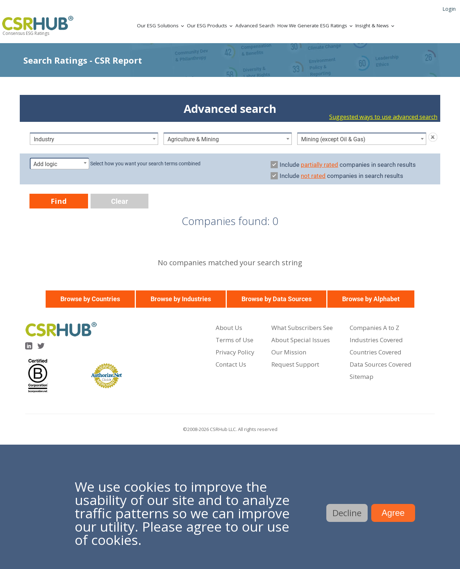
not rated (313, 175)
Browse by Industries (181, 299)
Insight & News (372, 25)
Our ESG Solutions (158, 25)
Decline (347, 513)
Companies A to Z (374, 327)
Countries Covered (375, 352)
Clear (119, 201)
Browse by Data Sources (277, 299)
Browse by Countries (90, 299)
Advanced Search (255, 25)
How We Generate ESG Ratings (312, 25)
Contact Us (231, 364)
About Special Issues (300, 340)
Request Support (295, 364)
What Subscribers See (302, 327)
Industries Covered (376, 340)
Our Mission (288, 352)
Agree (393, 513)
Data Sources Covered (380, 364)
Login (449, 8)
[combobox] (94, 139)
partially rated (319, 164)
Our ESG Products (207, 25)
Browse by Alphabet (371, 299)
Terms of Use (234, 340)
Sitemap (361, 376)
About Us (229, 327)
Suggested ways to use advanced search (383, 117)
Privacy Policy (235, 352)
